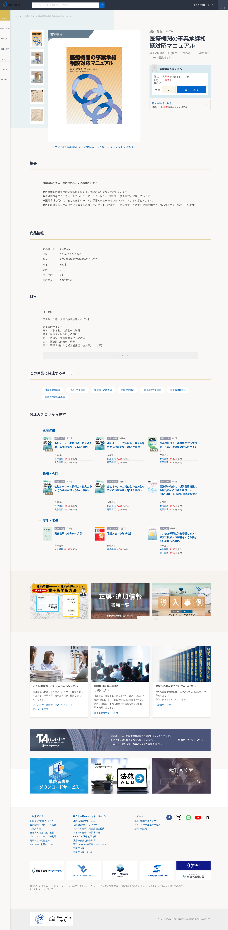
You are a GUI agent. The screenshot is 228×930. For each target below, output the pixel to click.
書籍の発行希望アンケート (147, 821)
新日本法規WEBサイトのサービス (90, 816)
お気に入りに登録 (94, 146)
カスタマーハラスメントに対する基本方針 (166, 886)
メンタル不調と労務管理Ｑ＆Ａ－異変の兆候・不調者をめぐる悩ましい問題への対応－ (178, 537)
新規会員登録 (199, 5)
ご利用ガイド (36, 816)
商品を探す (29, 16)
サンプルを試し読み (66, 146)
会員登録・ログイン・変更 (43, 824)
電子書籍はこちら (179, 105)
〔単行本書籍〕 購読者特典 (86, 832)
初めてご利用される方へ (42, 821)
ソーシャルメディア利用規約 (105, 886)
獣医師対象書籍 (178, 390)
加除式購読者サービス (84, 821)
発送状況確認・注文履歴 (42, 832)
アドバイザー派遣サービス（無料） (50, 705)
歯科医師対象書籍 (152, 390)
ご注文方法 (35, 828)
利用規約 (33, 886)
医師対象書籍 (127, 390)
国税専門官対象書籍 (55, 397)
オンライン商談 (40, 709)
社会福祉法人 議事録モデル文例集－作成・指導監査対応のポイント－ (178, 447)
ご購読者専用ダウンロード (86, 824)
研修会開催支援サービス (106, 713)
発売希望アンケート (165, 705)
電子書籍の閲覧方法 (40, 840)
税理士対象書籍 (77, 390)
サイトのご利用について (42, 844)
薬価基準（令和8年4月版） (70, 533)
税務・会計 (50, 473)
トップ (18, 16)
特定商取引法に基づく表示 (133, 886)
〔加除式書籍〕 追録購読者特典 (88, 828)
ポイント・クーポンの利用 (43, 836)
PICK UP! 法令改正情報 (84, 836)
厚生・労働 (50, 520)
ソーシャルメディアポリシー (77, 886)
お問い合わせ (140, 828)
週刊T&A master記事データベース (89, 844)
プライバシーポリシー (51, 886)
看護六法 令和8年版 (119, 533)
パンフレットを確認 (119, 146)
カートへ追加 (191, 90)
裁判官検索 (78, 848)
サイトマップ (47, 889)
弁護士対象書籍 (52, 390)
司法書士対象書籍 (103, 390)
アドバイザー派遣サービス (147, 824)
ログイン (211, 5)
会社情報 (33, 889)
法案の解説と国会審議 (84, 840)
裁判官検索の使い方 (83, 852)
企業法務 (49, 430)
